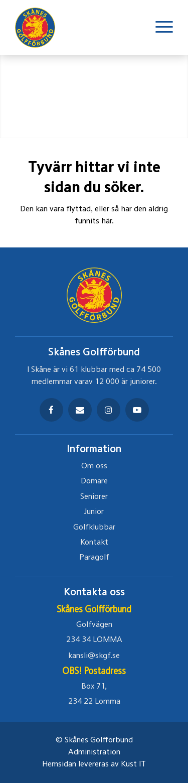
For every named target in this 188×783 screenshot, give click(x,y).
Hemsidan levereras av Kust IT (94, 764)
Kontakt (94, 543)
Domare (94, 481)
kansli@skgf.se (94, 656)
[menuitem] (159, 27)
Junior (94, 512)
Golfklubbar (94, 528)
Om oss (94, 466)
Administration (94, 752)
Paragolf (94, 558)
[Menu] (159, 27)
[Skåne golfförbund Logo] (40, 27)
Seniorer (94, 497)
